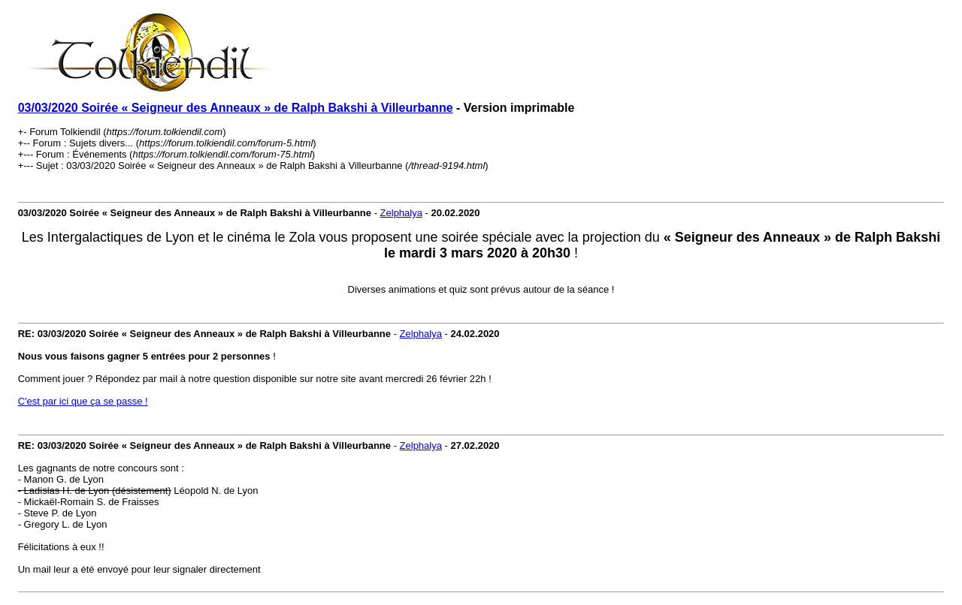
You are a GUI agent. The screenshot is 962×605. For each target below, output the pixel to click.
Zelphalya (401, 212)
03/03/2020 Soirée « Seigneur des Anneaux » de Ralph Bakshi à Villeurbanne (235, 107)
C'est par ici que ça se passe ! (83, 401)
